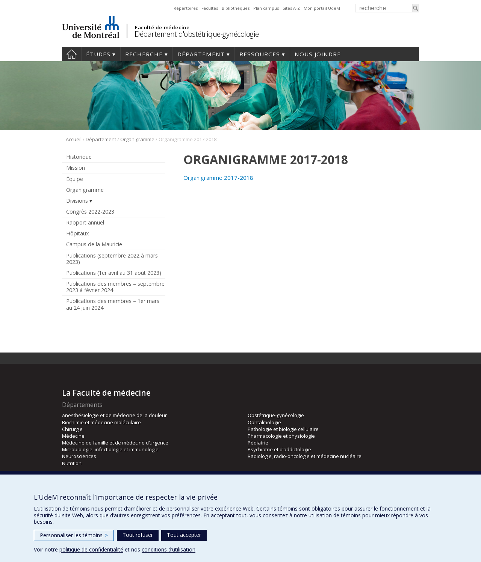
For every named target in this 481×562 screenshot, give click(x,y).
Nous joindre (318, 54)
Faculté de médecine (162, 27)
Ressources (259, 54)
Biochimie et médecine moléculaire (101, 422)
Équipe (74, 178)
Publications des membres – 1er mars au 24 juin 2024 (112, 304)
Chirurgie (72, 429)
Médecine (73, 435)
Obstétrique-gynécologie (276, 415)
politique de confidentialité (91, 549)
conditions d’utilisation (168, 549)
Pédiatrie (258, 442)
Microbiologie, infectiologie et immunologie (110, 449)
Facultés (209, 8)
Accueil (72, 54)
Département (201, 54)
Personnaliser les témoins (74, 535)
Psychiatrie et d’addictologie (279, 449)
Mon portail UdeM (322, 8)
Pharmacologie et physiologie (281, 435)
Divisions (77, 200)
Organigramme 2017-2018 (218, 177)
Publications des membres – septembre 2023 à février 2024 (115, 287)
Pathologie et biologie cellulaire (283, 429)
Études (98, 54)
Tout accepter (184, 534)
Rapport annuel (85, 222)
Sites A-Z (291, 8)
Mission (75, 167)
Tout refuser (138, 534)
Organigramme (137, 139)
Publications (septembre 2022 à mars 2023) (112, 258)
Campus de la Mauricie (94, 244)
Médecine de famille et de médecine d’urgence (115, 442)
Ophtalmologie (264, 422)
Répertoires (186, 8)
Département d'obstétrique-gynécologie (197, 34)
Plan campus (266, 8)
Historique (79, 156)
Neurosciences (79, 456)
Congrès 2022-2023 (90, 211)
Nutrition (72, 463)
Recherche (144, 54)
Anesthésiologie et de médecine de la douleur (114, 415)
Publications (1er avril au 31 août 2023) (113, 272)
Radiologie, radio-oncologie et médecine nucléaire (305, 456)
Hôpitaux (77, 233)
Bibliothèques (236, 8)
